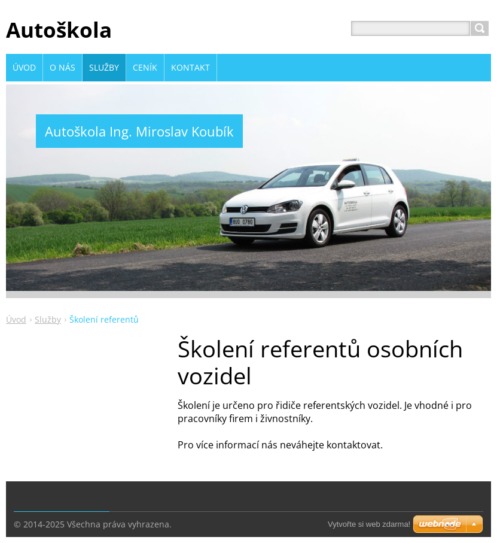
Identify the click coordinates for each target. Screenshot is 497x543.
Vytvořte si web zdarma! (369, 524)
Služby (48, 319)
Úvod (16, 319)
